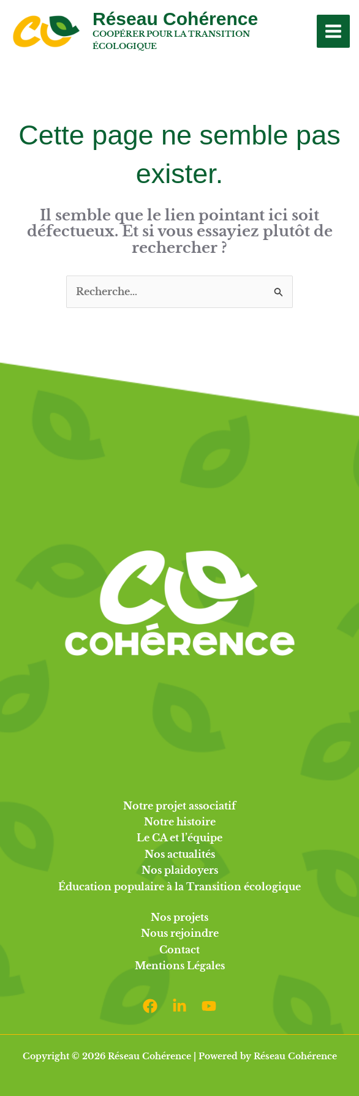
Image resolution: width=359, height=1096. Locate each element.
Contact (179, 950)
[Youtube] (209, 1006)
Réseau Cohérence (175, 19)
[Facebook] (150, 1006)
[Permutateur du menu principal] (333, 31)
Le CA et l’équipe (179, 837)
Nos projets (179, 917)
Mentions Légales (180, 965)
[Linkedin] (179, 1006)
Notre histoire (180, 822)
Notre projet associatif (179, 806)
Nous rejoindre (180, 933)
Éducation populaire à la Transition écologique (179, 886)
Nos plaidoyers (180, 870)
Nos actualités (180, 854)
